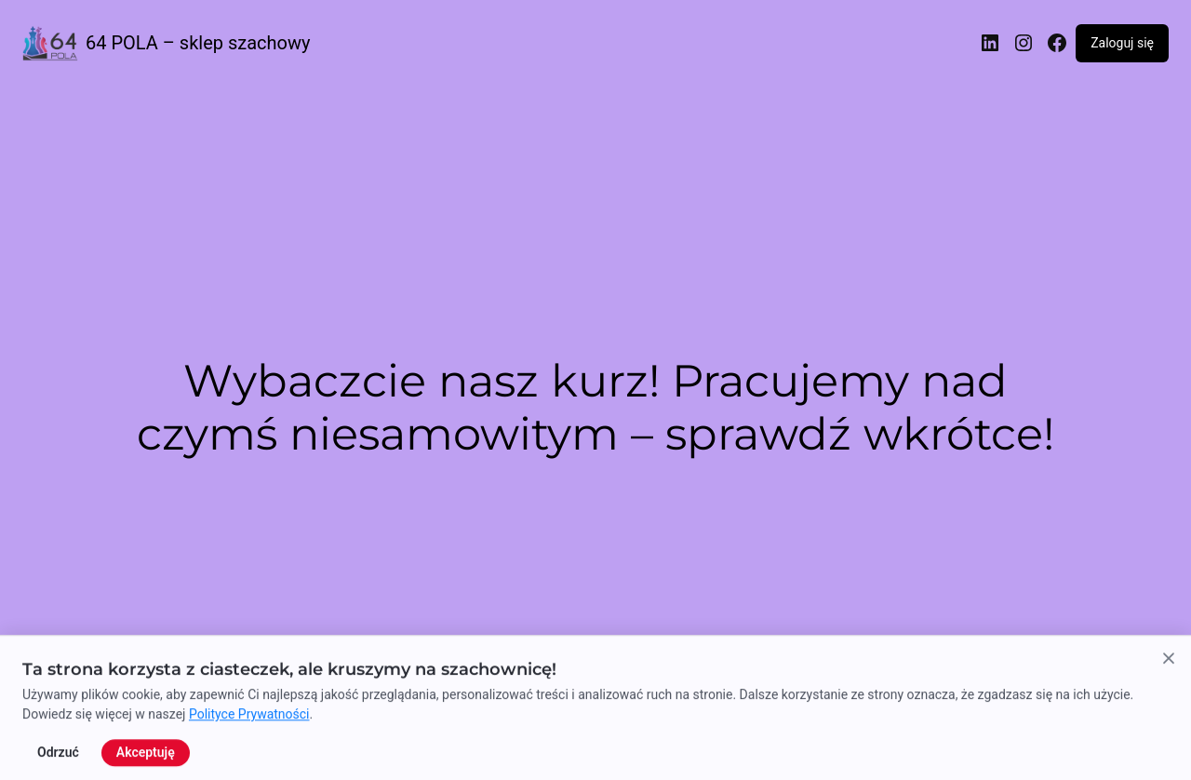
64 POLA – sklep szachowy (198, 43)
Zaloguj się (1122, 42)
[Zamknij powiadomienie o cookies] (1169, 741)
